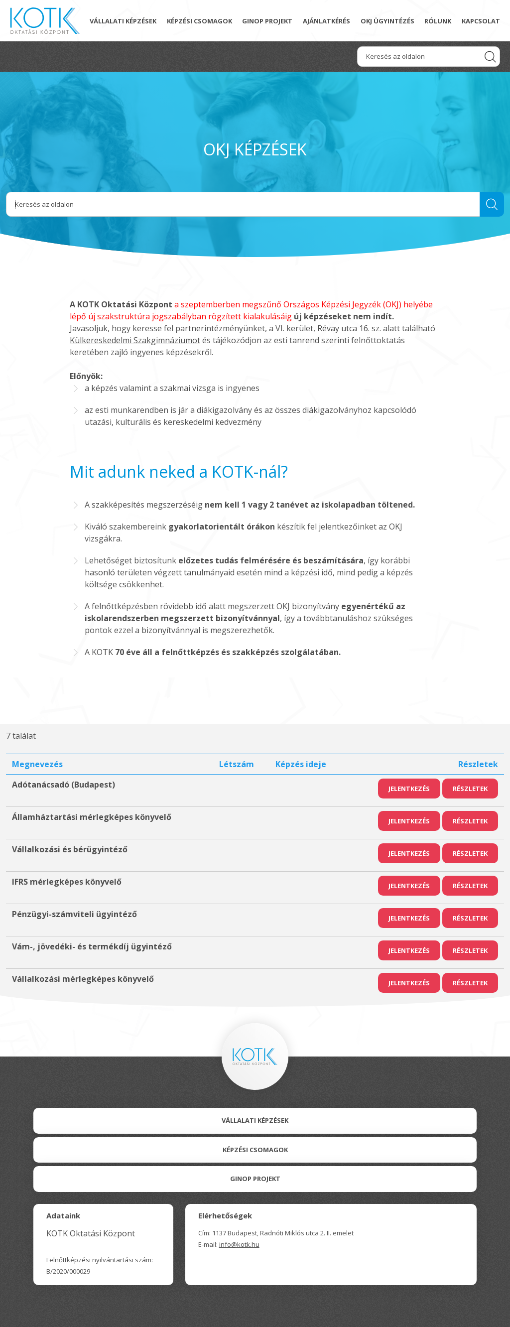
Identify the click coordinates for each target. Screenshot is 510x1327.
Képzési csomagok (199, 20)
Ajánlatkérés (326, 20)
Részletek (470, 788)
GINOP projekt (267, 20)
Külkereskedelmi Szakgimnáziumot (135, 340)
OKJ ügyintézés (387, 20)
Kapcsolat (481, 20)
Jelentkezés (409, 788)
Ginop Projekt (255, 1178)
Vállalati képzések (123, 20)
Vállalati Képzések (255, 1120)
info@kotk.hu (239, 1244)
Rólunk (437, 20)
